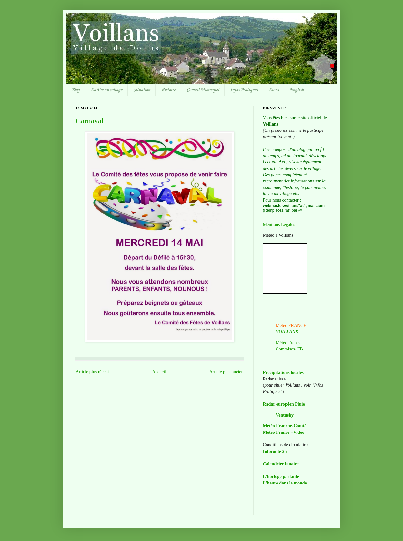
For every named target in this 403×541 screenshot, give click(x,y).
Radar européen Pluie (284, 404)
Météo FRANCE (291, 325)
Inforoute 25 (275, 451)
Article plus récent (92, 371)
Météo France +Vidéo (284, 432)
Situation (141, 90)
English (297, 90)
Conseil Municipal (202, 90)
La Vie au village (106, 90)
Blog (75, 90)
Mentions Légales (279, 224)
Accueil (159, 371)
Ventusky (285, 415)
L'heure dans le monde (285, 483)
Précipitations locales (283, 372)
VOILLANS (287, 331)
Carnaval (90, 121)
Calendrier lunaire (281, 464)
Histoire (168, 90)
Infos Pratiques (244, 90)
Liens (274, 90)
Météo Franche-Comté (285, 425)
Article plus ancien (226, 371)
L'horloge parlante (281, 476)
